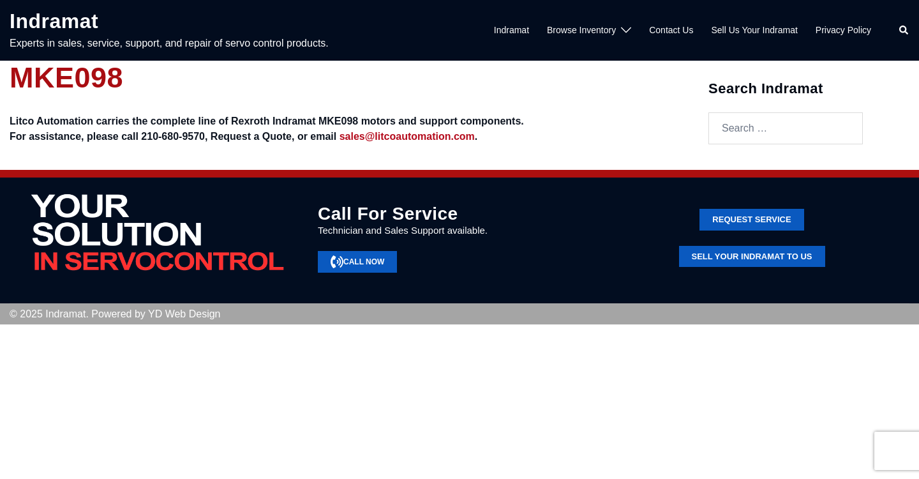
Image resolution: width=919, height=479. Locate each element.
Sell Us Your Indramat (754, 30)
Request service (751, 219)
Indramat (54, 21)
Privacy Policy (843, 30)
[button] (904, 31)
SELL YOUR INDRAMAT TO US (752, 256)
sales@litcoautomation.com (407, 136)
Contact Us (671, 30)
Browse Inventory (581, 30)
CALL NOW (357, 261)
